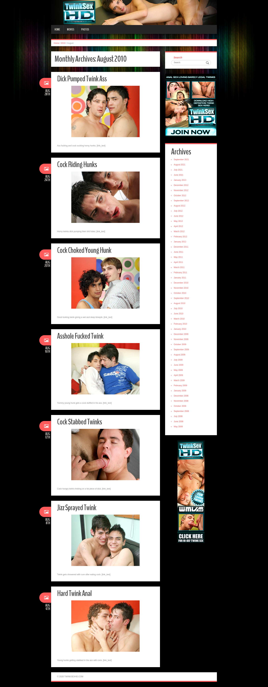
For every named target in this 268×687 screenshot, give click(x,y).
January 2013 (180, 180)
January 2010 (180, 329)
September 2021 (181, 159)
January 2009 (180, 390)
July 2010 (178, 308)
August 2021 (179, 164)
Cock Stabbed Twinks (79, 422)
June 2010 (178, 313)
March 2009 (179, 380)
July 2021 (178, 170)
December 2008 (181, 396)
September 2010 (181, 298)
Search (178, 57)
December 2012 (181, 185)
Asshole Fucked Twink (80, 336)
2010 (63, 43)
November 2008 (181, 401)
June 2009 (178, 365)
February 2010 (180, 324)
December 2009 (181, 334)
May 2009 (178, 370)
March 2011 (179, 267)
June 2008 (178, 421)
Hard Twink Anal (74, 593)
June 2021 (178, 175)
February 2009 (180, 385)
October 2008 (180, 406)
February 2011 (180, 272)
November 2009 (181, 339)
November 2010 (181, 288)
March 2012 (179, 231)
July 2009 (178, 360)
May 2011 (178, 257)
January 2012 (180, 242)
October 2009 (180, 344)
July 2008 (178, 416)
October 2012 (180, 195)
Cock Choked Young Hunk (84, 250)
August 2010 (179, 303)
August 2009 (179, 355)
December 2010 (181, 283)
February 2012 (180, 236)
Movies (70, 29)
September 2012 (181, 200)
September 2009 (181, 349)
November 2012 (181, 190)
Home (57, 29)
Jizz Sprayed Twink (76, 507)
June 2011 (178, 252)
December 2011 (181, 247)
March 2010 (179, 319)
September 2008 (181, 411)
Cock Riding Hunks (77, 164)
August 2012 (179, 206)
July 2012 (178, 211)
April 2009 (178, 375)
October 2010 (180, 293)
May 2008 (178, 426)
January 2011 (180, 277)
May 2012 (178, 221)
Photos (85, 29)
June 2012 (178, 216)
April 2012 (178, 226)
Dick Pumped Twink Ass (82, 79)
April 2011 (178, 262)
